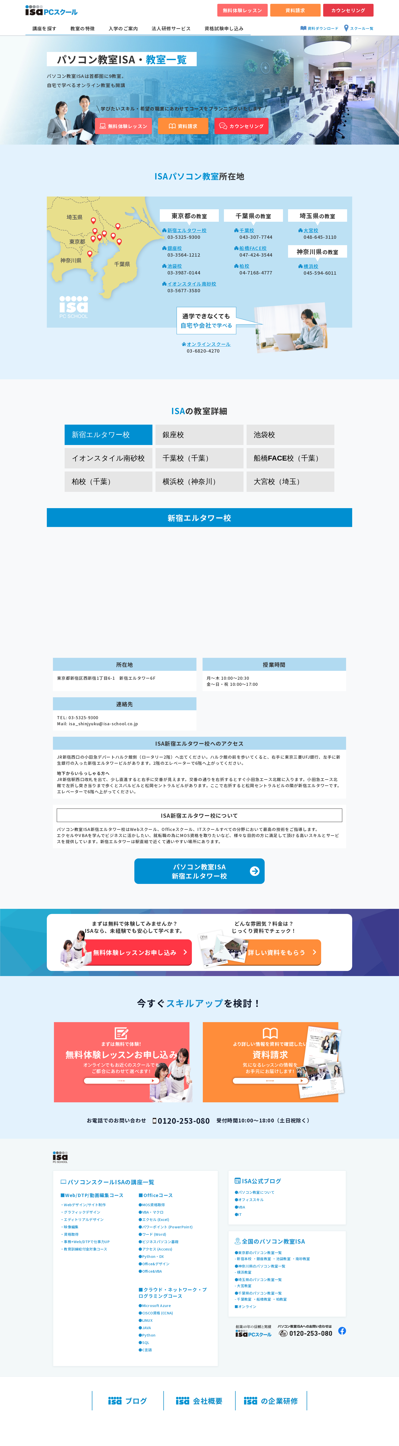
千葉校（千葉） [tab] (187, 458)
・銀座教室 (264, 1258)
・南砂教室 (305, 1258)
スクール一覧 (359, 28)
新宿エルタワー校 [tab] (101, 435)
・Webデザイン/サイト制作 (84, 1204)
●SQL (144, 1342)
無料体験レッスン (242, 10)
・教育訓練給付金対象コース (85, 1249)
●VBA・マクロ (151, 1212)
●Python (147, 1335)
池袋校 (174, 265)
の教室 (189, 216)
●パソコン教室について (256, 1192)
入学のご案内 (123, 28)
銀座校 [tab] (173, 435)
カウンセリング (348, 10)
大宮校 (311, 230)
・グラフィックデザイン (81, 1212)
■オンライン (246, 1306)
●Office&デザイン (155, 1263)
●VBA (240, 1206)
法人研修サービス (171, 28)
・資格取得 (70, 1234)
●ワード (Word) (153, 1234)
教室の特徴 (82, 28)
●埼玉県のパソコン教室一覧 (260, 1279)
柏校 (244, 265)
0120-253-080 (184, 1120)
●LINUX (146, 1320)
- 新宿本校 (244, 1258)
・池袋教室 (284, 1258)
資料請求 (295, 10)
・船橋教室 (264, 1299)
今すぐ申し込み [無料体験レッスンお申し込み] (121, 1086)
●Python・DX (152, 1256)
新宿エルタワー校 (187, 230)
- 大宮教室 (244, 1285)
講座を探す (44, 28)
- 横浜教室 (244, 1272)
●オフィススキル (250, 1199)
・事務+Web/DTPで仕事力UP (87, 1241)
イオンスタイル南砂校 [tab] (108, 458)
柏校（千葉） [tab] (93, 481)
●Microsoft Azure (156, 1305)
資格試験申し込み (224, 28)
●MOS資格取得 (152, 1204)
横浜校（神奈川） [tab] (191, 481)
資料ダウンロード (320, 28)
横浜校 (311, 266)
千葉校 (246, 230)
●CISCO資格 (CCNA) (157, 1312)
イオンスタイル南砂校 (192, 283)
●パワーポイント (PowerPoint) (168, 1226)
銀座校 (174, 248)
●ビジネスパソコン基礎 (159, 1241)
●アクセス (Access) (157, 1249)
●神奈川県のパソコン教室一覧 (262, 1266)
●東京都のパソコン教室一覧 (260, 1252)
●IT (239, 1214)
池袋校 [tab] (264, 435)
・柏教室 (283, 1299)
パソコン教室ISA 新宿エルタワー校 (199, 871)
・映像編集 (70, 1226)
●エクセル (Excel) (155, 1219)
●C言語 (145, 1349)
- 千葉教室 (244, 1299)
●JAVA (145, 1327)
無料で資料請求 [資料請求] (270, 1086)
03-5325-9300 (83, 717)
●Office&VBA (151, 1271)
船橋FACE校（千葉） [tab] (288, 458)
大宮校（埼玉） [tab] (279, 481)
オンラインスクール (209, 344)
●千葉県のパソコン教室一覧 (260, 1293)
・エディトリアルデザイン (83, 1219)
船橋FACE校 (253, 248)
